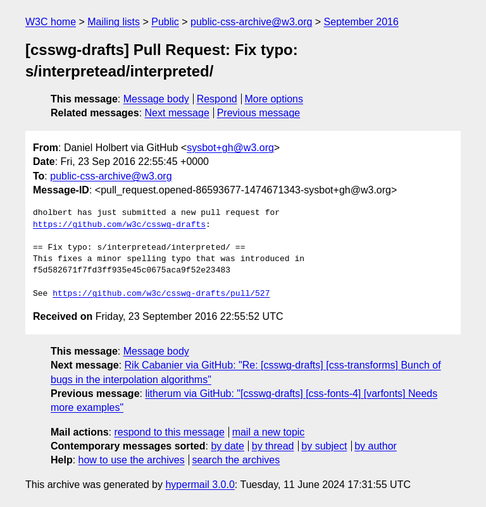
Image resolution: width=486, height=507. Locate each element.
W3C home (50, 21)
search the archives (236, 460)
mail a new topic (268, 432)
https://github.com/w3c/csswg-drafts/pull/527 (161, 294)
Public (165, 21)
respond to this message (169, 432)
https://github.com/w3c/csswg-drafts (119, 225)
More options (274, 99)
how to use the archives (131, 460)
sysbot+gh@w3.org (230, 147)
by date (227, 446)
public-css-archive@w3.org (251, 21)
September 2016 (361, 21)
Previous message (259, 112)
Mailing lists (113, 21)
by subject (324, 446)
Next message (177, 112)
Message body (156, 99)
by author (375, 446)
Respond (217, 99)
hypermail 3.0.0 (199, 484)
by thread (273, 446)
